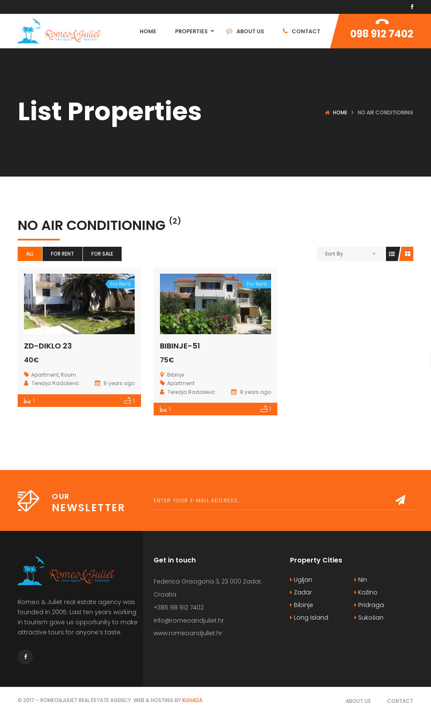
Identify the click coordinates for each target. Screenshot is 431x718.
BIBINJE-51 (180, 346)
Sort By (334, 253)
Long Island (309, 617)
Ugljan (301, 579)
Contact (400, 701)
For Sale (102, 253)
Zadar (301, 592)
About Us (358, 701)
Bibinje (301, 605)
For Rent (62, 253)
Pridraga (369, 605)
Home (340, 112)
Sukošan (368, 617)
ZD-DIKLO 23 (48, 346)
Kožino (366, 592)
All (30, 253)
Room (68, 374)
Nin (360, 579)
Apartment (45, 374)
